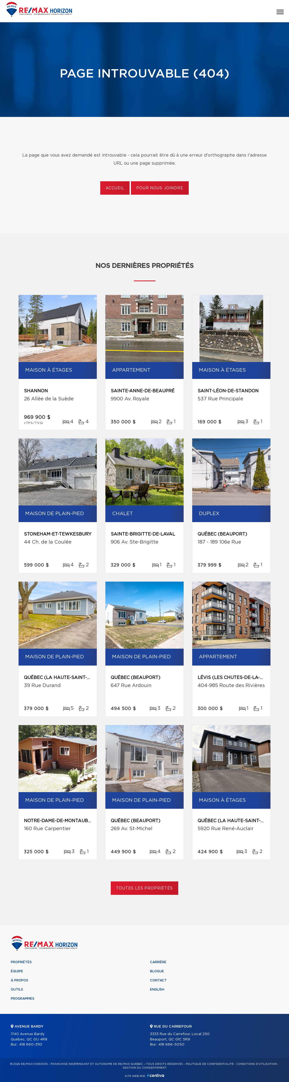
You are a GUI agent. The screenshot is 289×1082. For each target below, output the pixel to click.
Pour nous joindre (159, 188)
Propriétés (21, 962)
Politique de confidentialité (210, 1064)
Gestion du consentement (145, 1067)
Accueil (115, 188)
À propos (19, 980)
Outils (17, 989)
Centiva (155, 1075)
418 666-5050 (171, 1044)
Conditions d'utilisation (256, 1064)
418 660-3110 (30, 1044)
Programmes (22, 998)
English (157, 989)
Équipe (17, 971)
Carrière (158, 962)
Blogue (157, 971)
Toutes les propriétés (144, 888)
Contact (158, 980)
